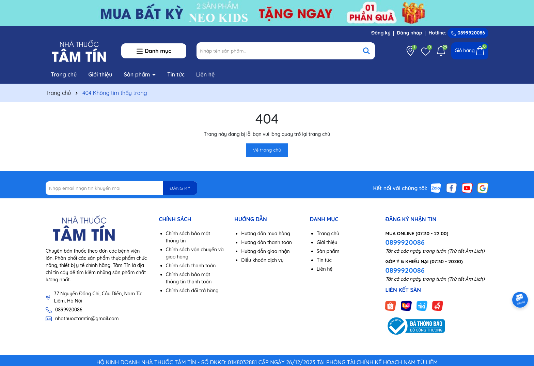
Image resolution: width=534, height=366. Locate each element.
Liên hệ (205, 74)
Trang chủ (64, 74)
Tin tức (176, 74)
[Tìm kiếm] (366, 51)
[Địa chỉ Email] (121, 188)
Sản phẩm (138, 74)
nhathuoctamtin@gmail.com (87, 318)
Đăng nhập (409, 33)
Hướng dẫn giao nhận (265, 251)
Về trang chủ (267, 150)
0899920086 (468, 33)
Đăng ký (380, 33)
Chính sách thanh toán (191, 266)
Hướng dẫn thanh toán (266, 242)
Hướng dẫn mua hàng (265, 233)
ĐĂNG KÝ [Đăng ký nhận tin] (180, 188)
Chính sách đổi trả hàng (192, 290)
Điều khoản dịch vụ (262, 260)
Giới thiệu (100, 74)
